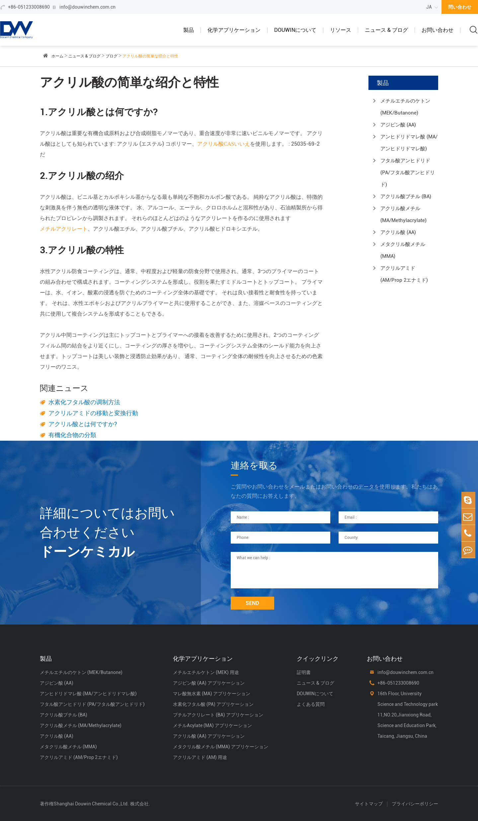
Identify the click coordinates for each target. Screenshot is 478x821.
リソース (340, 30)
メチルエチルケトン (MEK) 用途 (206, 672)
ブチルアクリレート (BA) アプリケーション (218, 714)
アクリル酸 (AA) (398, 232)
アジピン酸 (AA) (398, 125)
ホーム (57, 56)
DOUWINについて (295, 30)
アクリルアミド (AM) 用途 (200, 757)
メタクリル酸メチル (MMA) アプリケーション (220, 746)
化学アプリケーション (234, 30)
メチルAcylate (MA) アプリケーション (212, 725)
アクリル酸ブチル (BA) (405, 196)
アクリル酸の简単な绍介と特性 (150, 56)
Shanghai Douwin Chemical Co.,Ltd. (91, 803)
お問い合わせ (437, 30)
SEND (252, 603)
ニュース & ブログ (386, 30)
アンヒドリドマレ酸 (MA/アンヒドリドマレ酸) (409, 143)
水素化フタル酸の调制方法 (84, 402)
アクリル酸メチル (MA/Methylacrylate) (403, 214)
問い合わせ (459, 7)
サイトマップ (369, 803)
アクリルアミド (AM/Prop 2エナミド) (404, 274)
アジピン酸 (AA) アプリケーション (209, 683)
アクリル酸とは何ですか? (82, 423)
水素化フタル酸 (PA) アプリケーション (213, 704)
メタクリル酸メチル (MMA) (402, 250)
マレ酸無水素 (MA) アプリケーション (211, 693)
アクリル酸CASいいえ (223, 144)
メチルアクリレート (64, 229)
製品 (188, 30)
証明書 (304, 672)
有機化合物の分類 (72, 434)
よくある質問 (311, 704)
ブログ (112, 56)
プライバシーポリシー (415, 803)
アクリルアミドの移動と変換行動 (93, 413)
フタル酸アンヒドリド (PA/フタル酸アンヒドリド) (407, 172)
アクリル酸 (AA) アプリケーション (209, 736)
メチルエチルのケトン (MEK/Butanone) (405, 107)
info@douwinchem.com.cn (87, 7)
